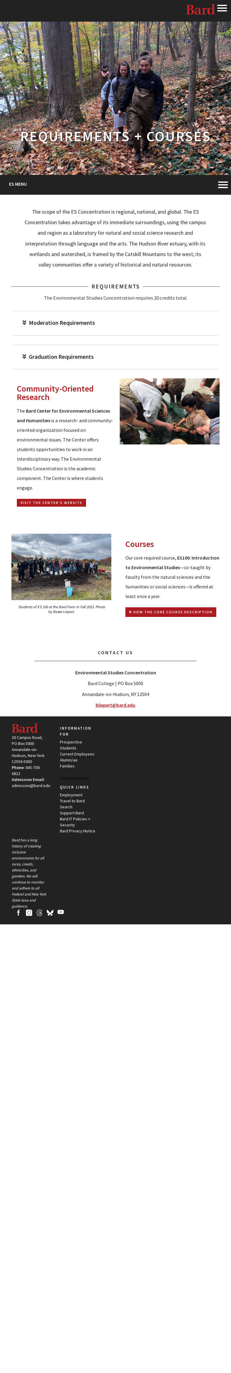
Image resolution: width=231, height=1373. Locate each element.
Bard (201, 10)
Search (66, 807)
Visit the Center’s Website (51, 502)
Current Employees (77, 754)
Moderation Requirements (59, 323)
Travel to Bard (72, 801)
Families (67, 766)
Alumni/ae (69, 760)
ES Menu (18, 184)
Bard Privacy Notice (77, 831)
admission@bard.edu (31, 785)
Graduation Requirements (58, 357)
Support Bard (72, 813)
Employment (71, 795)
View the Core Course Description (171, 612)
